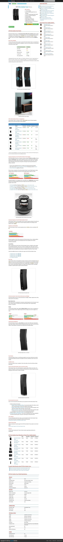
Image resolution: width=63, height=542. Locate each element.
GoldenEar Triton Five (13, 186)
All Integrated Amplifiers (14, 257)
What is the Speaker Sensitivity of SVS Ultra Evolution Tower (19, 469)
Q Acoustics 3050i (47, 40)
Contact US (54, 540)
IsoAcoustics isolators (20, 412)
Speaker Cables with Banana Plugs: (18, 405)
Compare (17, 129)
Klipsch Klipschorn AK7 (47, 34)
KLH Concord (12, 187)
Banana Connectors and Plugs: (17, 409)
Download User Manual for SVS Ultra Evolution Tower (17, 420)
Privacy (50, 540)
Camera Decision (59, 540)
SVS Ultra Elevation (18, 148)
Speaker (11, 1)
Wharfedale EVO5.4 (47, 24)
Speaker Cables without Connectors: (18, 407)
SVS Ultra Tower (12, 188)
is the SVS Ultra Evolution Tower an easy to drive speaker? (19, 470)
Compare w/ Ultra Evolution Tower (32, 186)
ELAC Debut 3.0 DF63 (47, 47)
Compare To (11, 26)
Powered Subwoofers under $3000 (21, 166)
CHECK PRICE (31, 24)
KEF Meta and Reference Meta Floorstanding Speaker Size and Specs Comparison (46, 19)
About (47, 540)
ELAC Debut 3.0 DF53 (47, 50)
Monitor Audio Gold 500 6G (48, 53)
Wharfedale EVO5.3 (47, 27)
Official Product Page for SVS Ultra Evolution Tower (17, 426)
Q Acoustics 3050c (47, 37)
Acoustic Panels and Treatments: (16, 413)
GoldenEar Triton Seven (14, 189)
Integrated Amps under (15, 253)
